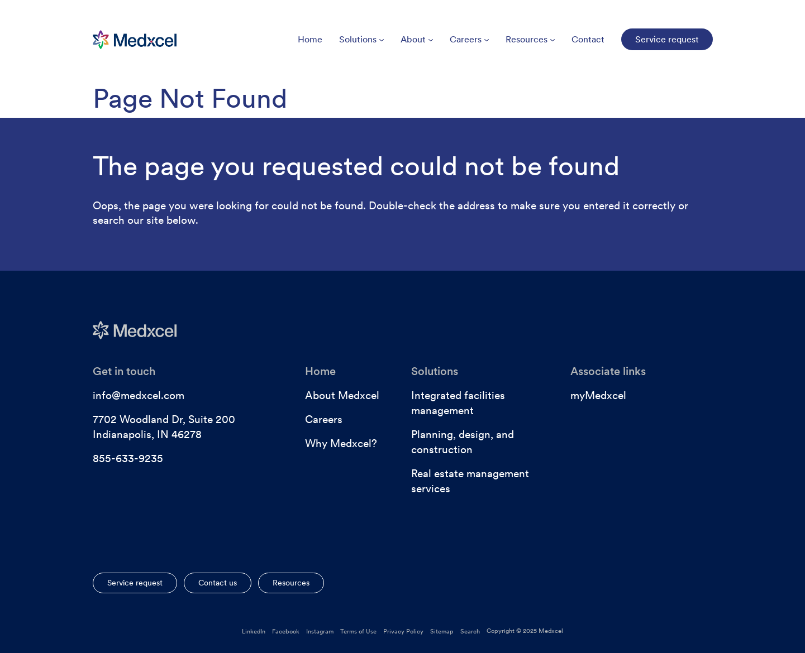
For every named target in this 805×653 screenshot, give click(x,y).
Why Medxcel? (341, 443)
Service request (135, 583)
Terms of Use (358, 631)
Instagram (320, 631)
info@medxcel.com (138, 395)
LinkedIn (253, 631)
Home (310, 39)
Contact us (217, 583)
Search (470, 631)
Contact (587, 39)
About (417, 39)
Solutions (361, 39)
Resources (530, 39)
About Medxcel (342, 395)
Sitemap (442, 631)
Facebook (285, 631)
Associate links (608, 371)
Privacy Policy (403, 631)
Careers (469, 39)
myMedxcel (598, 395)
